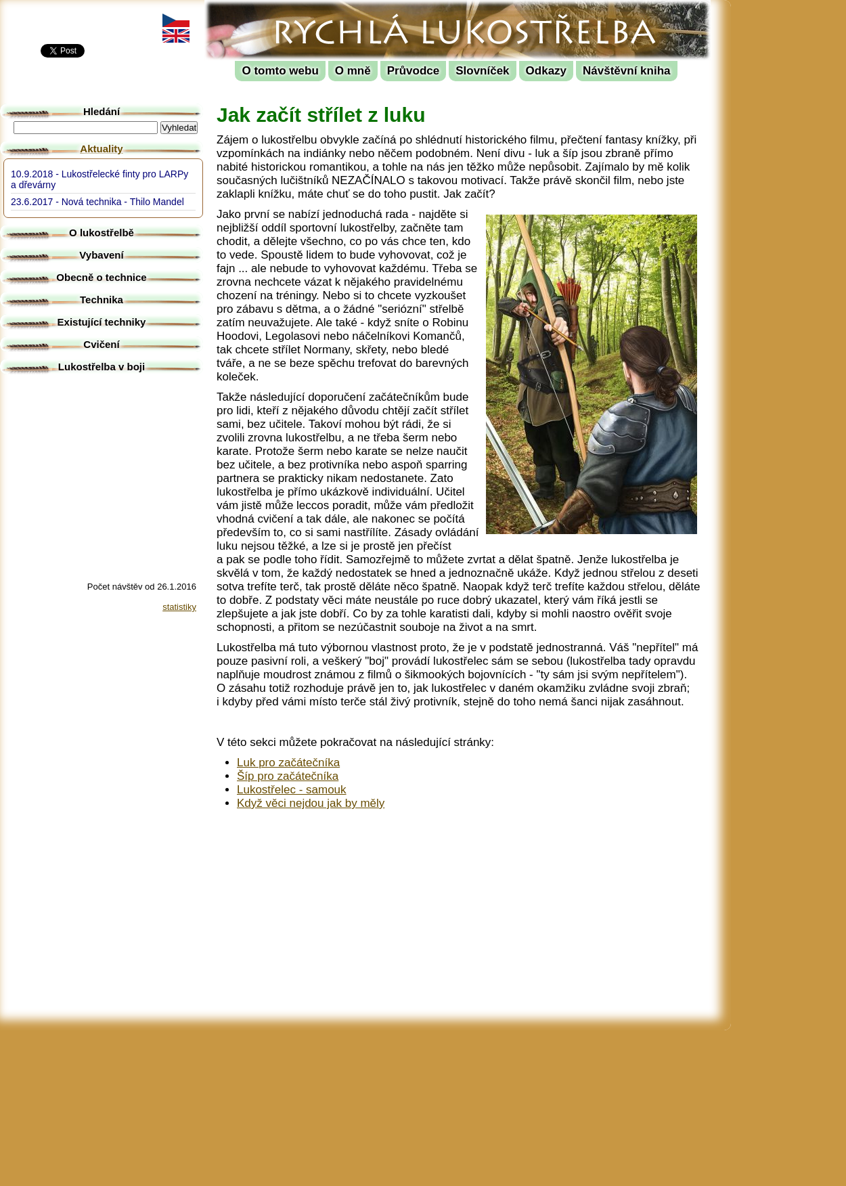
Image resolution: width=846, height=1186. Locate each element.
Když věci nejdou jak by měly (310, 803)
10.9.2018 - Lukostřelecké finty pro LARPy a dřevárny (99, 179)
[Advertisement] (792, 203)
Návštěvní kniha (626, 70)
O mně (353, 70)
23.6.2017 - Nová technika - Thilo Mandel (97, 201)
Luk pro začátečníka (288, 762)
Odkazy (546, 70)
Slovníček (482, 70)
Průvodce (413, 70)
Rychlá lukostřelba (288, 10)
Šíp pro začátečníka (287, 776)
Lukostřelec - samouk (292, 789)
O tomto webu (280, 70)
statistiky (179, 607)
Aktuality (101, 148)
